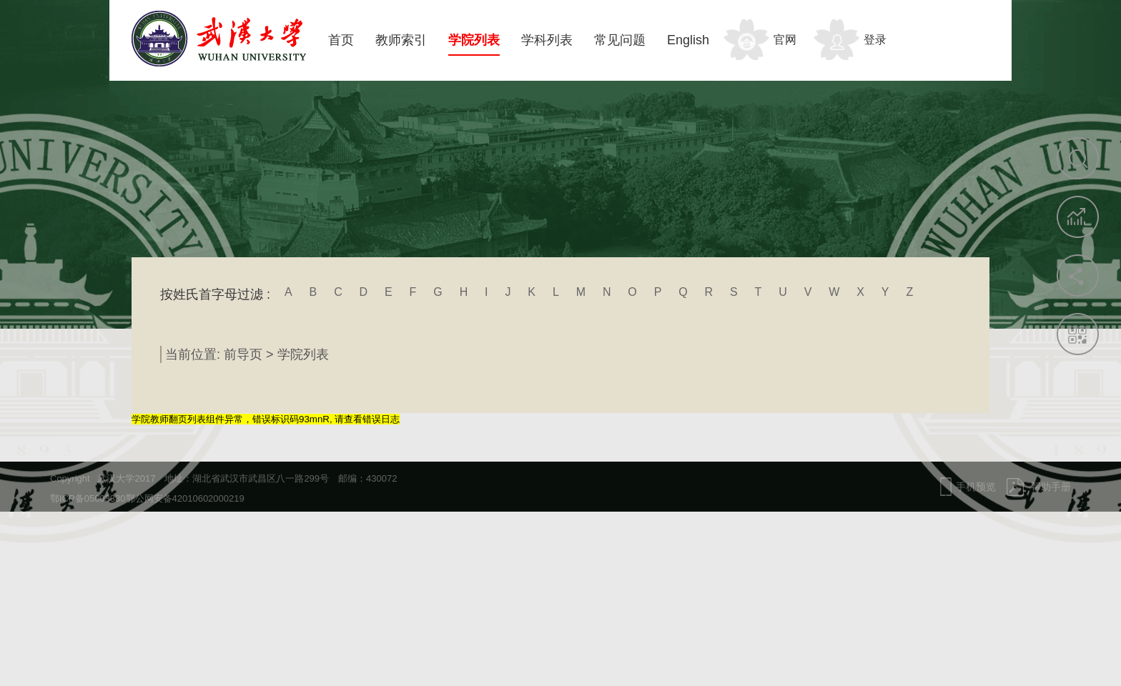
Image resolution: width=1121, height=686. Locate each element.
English (688, 40)
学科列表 (547, 40)
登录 (875, 40)
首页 (341, 40)
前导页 (243, 354)
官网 (785, 40)
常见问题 (620, 40)
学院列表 (474, 40)
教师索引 (401, 40)
